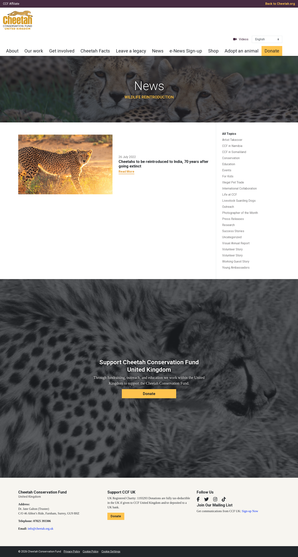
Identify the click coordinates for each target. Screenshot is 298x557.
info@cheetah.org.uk (40, 528)
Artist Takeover (232, 140)
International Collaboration (239, 188)
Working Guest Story (235, 261)
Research (228, 225)
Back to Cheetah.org (280, 4)
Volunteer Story (232, 249)
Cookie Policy (90, 551)
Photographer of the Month (240, 213)
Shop (213, 51)
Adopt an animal (241, 51)
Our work (34, 51)
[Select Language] (267, 39)
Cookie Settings (110, 551)
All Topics (229, 134)
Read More (126, 171)
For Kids (227, 176)
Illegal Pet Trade (233, 182)
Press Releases (233, 219)
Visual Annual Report (236, 243)
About (12, 51)
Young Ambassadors (236, 267)
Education (228, 164)
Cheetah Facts (95, 51)
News (157, 51)
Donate (272, 51)
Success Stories (233, 231)
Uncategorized (232, 237)
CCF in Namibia (232, 146)
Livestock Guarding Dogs (239, 200)
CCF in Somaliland (234, 152)
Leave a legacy (131, 51)
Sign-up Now (250, 511)
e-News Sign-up (186, 51)
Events (226, 170)
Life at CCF (229, 194)
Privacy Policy (72, 551)
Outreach (228, 207)
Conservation (231, 158)
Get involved (61, 51)
